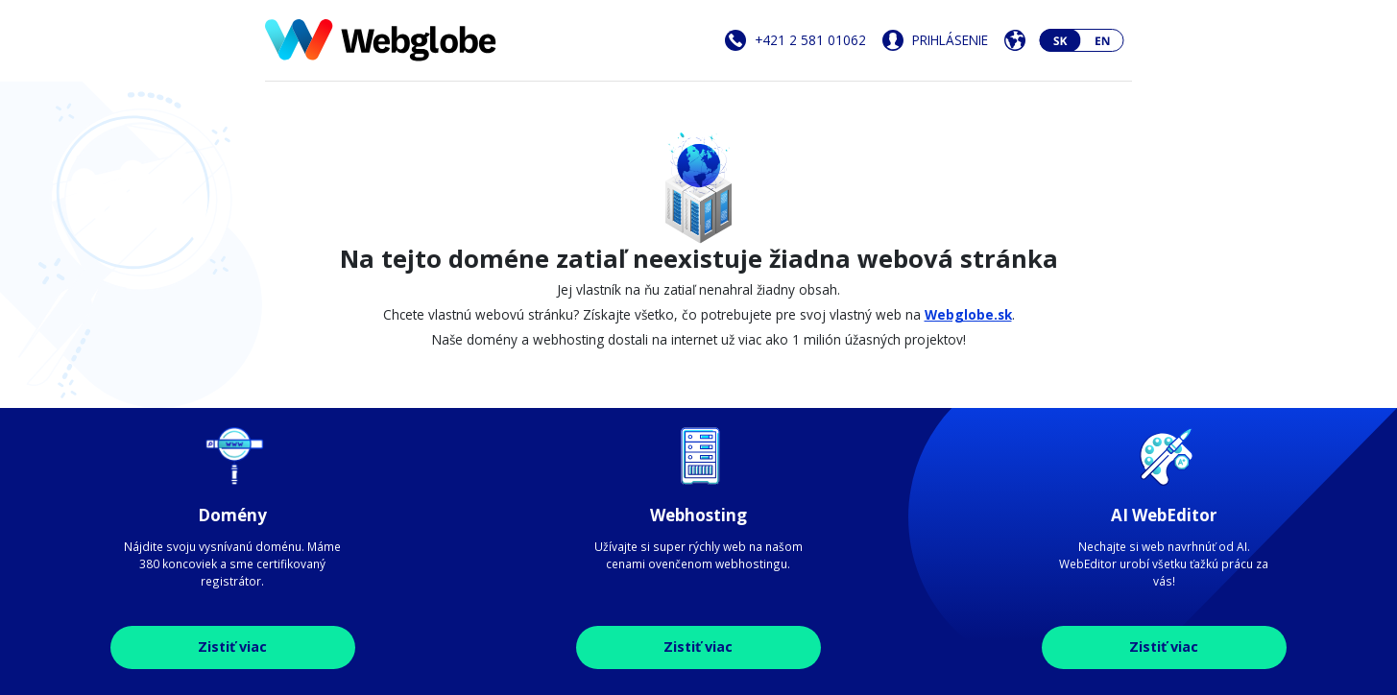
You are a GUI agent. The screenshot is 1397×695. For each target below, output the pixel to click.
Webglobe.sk (968, 314)
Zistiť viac (232, 646)
